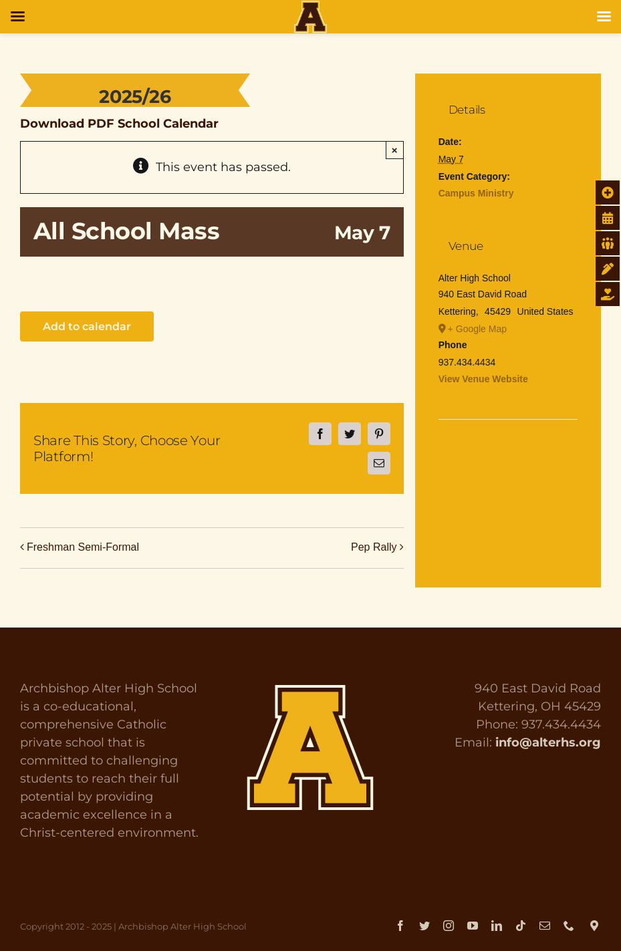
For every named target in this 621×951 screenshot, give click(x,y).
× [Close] (395, 150)
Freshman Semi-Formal (83, 547)
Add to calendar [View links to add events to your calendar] (87, 326)
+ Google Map (477, 328)
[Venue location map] (508, 460)
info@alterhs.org (548, 742)
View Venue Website (483, 379)
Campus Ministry (476, 193)
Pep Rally (373, 547)
